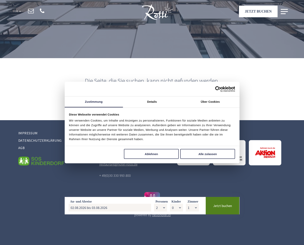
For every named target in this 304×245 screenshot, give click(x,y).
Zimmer (192, 232)
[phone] (42, 12)
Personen (162, 232)
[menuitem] (51, 133)
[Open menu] (284, 12)
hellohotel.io (161, 215)
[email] (30, 12)
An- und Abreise (81, 232)
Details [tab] (152, 101)
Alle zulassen (207, 153)
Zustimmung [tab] (94, 101)
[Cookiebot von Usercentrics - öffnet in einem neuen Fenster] (218, 89)
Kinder (176, 232)
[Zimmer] (192, 238)
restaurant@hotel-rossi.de (118, 164)
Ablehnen (151, 153)
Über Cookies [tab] (210, 101)
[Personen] (160, 238)
